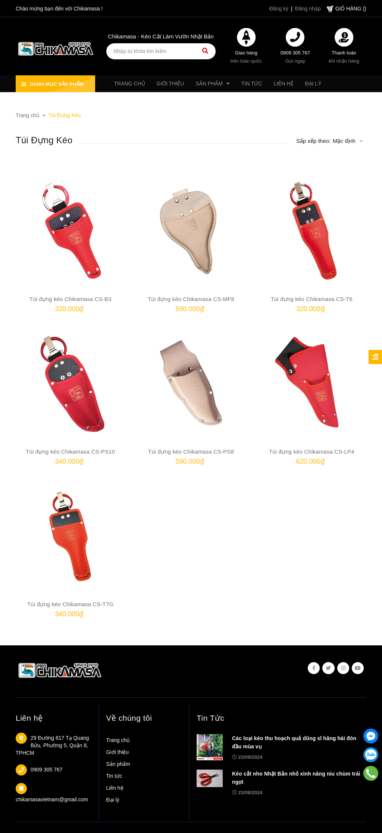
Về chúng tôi (129, 718)
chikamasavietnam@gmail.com (52, 799)
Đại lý (112, 800)
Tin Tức (211, 718)
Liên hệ (29, 718)
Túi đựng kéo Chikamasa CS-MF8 (191, 299)
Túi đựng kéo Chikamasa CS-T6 (312, 299)
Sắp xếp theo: (313, 141)
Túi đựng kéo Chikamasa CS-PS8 (191, 451)
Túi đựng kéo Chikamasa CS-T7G (70, 604)
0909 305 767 (295, 53)
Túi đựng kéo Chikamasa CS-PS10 (70, 451)
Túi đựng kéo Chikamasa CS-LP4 (311, 451)
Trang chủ (118, 740)
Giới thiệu (117, 752)
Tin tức (114, 776)
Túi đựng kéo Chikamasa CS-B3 (70, 299)
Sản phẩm (118, 764)
